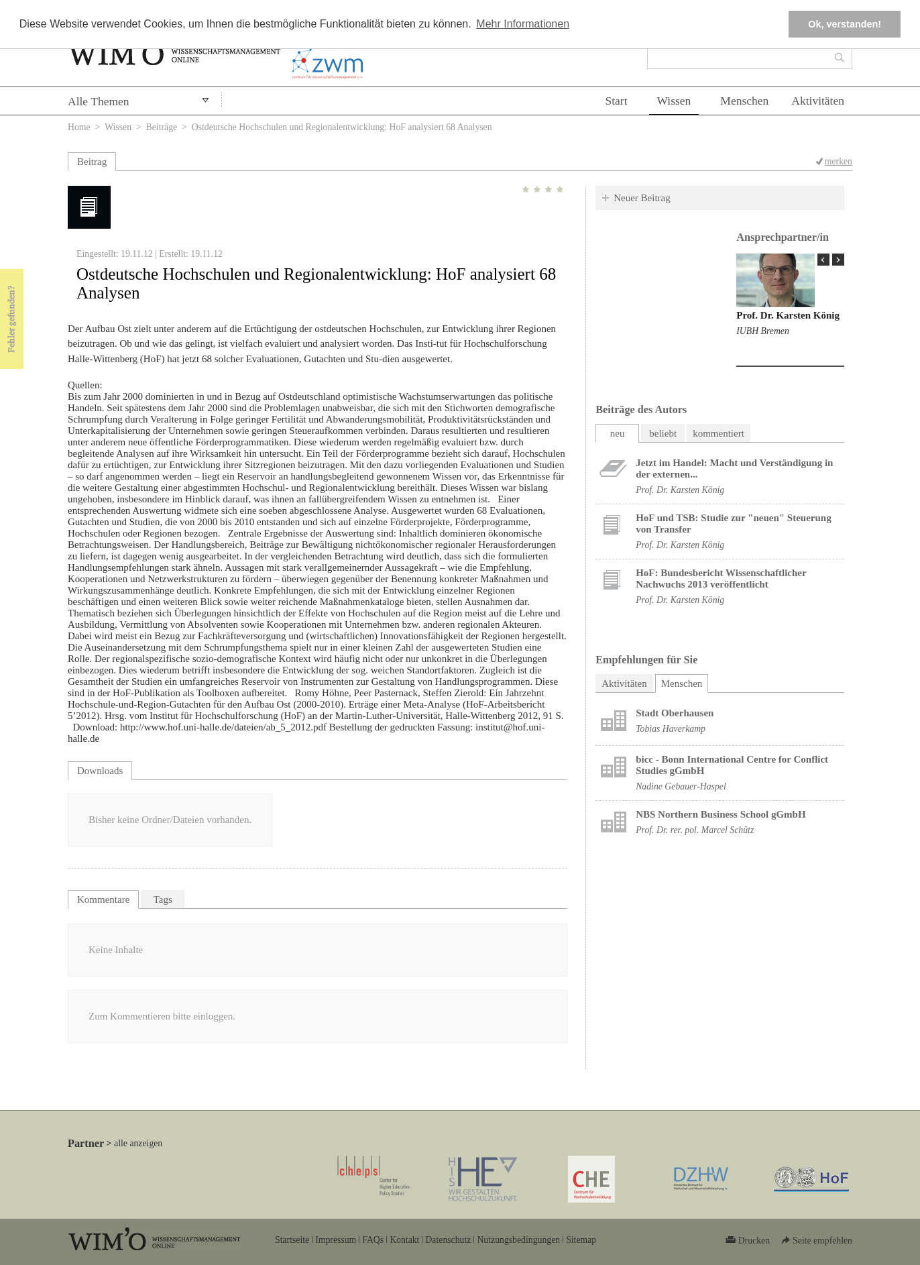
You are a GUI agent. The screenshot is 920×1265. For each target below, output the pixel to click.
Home (79, 127)
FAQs (373, 1240)
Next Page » (838, 260)
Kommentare (103, 899)
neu (617, 433)
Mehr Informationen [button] (522, 24)
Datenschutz (448, 1240)
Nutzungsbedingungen (518, 1240)
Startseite (292, 1240)
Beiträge (162, 127)
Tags (163, 899)
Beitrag (92, 161)
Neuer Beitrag (642, 197)
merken (838, 161)
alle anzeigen (138, 1143)
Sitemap (581, 1240)
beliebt (663, 433)
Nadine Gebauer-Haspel (681, 786)
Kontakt (404, 1240)
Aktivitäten (817, 100)
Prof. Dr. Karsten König (788, 315)
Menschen (744, 100)
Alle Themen (98, 101)
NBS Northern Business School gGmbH (720, 814)
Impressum (335, 1240)
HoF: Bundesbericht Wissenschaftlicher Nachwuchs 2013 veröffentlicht (721, 578)
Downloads (100, 770)
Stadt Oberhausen (674, 713)
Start (616, 100)
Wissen (674, 100)
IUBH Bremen (762, 331)
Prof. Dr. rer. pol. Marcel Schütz (695, 830)
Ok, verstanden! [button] (844, 24)
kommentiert (718, 433)
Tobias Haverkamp (670, 729)
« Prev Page (823, 260)
